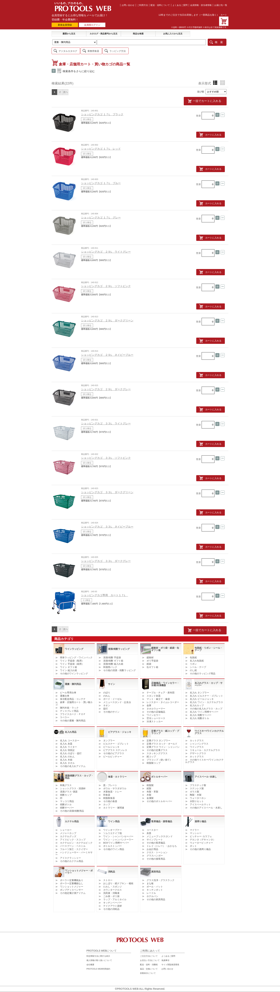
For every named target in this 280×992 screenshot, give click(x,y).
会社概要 (90, 961)
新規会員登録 (65, 25)
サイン (111, 681)
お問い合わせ (128, 5)
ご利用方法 (142, 5)
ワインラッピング (74, 646)
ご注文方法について (149, 953)
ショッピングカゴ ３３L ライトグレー (106, 420)
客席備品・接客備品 (161, 818)
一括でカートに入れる (212, 98)
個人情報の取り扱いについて (99, 957)
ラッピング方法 (117, 49)
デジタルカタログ (68, 49)
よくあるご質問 (180, 5)
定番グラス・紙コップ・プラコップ (165, 728)
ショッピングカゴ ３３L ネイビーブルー (107, 523)
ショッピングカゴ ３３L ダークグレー (106, 557)
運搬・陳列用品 (73, 681)
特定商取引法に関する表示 (98, 953)
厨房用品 (156, 868)
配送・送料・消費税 (149, 961)
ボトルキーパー (159, 773)
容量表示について (148, 970)
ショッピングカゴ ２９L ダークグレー (106, 386)
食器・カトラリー (117, 773)
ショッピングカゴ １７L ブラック (102, 111)
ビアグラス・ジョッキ (119, 729)
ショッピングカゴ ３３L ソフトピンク (106, 454)
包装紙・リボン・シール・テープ (208, 645)
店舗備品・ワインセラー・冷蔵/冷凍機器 (165, 680)
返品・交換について (149, 966)
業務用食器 (93, 49)
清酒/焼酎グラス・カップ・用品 (79, 773)
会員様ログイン (92, 25)
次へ (65, 90)
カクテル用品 (72, 818)
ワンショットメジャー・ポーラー (79, 868)
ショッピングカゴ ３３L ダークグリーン (107, 489)
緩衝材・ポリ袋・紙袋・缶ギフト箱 (165, 645)
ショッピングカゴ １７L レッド (101, 145)
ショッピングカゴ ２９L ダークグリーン (107, 317)
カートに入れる (213, 131)
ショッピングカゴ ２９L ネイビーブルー (107, 351)
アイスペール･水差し (206, 773)
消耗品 (111, 868)
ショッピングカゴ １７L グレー (101, 214)
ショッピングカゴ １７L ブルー (101, 180)
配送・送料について (160, 5)
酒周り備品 (200, 818)
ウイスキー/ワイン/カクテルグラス (209, 728)
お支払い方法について (150, 957)
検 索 (219, 41)
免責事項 (165, 957)
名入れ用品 (70, 729)
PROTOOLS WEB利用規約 (98, 966)
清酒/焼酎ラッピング (119, 646)
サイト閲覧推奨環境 (170, 961)
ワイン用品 (114, 818)
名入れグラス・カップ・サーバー (208, 680)
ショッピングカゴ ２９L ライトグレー (106, 248)
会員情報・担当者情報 (201, 5)
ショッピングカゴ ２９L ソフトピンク (106, 283)
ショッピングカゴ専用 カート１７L (104, 592)
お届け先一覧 (220, 5)
